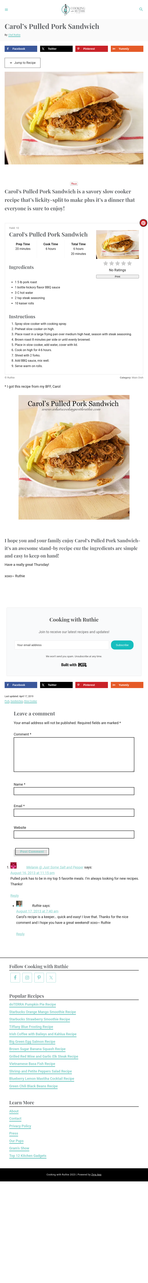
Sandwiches (16, 701)
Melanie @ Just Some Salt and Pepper (54, 873)
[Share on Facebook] (21, 49)
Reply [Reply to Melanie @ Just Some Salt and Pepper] (14, 902)
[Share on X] (56, 49)
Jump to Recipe (22, 63)
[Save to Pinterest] (91, 49)
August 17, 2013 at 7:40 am (37, 917)
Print (117, 276)
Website (15, 834)
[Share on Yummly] (127, 49)
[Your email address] (61, 645)
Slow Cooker (30, 701)
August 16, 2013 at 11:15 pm (32, 879)
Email (14, 812)
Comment (18, 734)
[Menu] (6, 9)
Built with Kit (74, 664)
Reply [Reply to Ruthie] (20, 940)
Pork (7, 701)
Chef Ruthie (14, 35)
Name (15, 791)
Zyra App (96, 1180)
